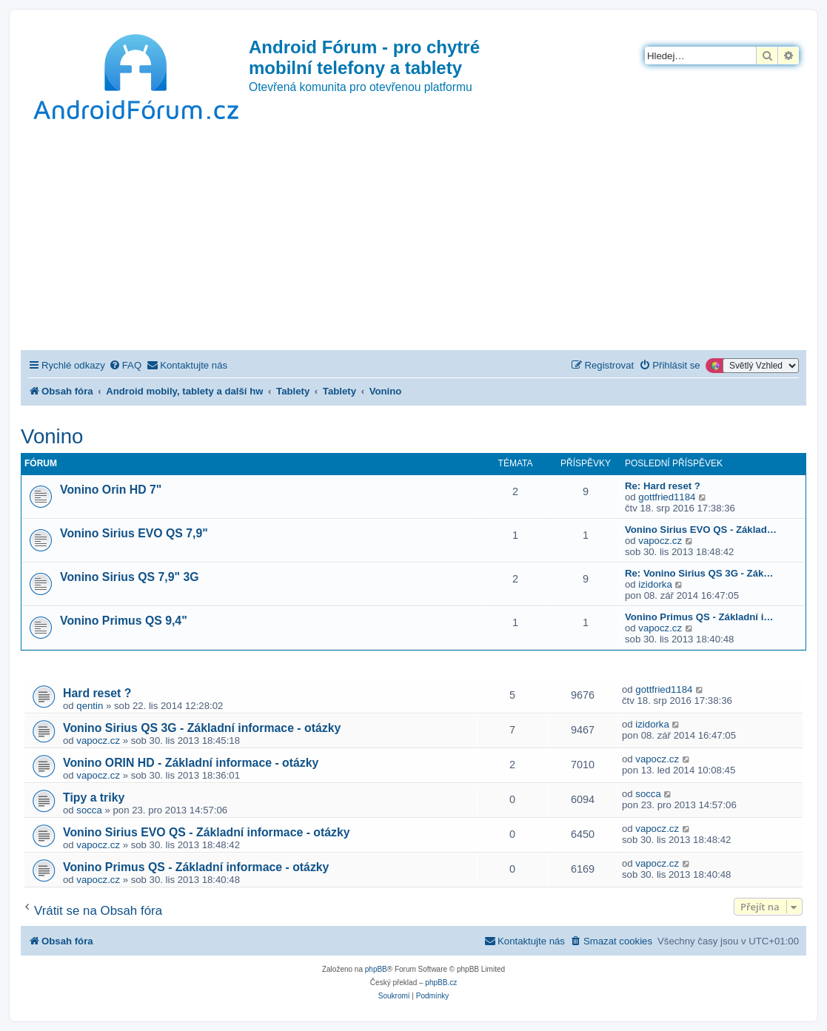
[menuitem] (125, 365)
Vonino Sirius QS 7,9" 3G (129, 577)
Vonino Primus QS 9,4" (123, 620)
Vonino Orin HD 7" (110, 489)
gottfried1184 (666, 497)
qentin (89, 705)
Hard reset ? (97, 693)
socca (88, 810)
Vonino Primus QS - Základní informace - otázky (196, 867)
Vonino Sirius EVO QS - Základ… (701, 529)
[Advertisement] (413, 239)
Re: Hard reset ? (662, 485)
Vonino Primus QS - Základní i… (699, 616)
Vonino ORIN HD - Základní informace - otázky (190, 762)
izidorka (655, 584)
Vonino (52, 436)
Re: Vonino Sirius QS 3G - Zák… (699, 573)
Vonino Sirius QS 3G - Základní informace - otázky (202, 728)
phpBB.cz (441, 982)
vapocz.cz (660, 540)
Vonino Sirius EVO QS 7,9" (134, 533)
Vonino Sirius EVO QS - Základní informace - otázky (206, 832)
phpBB (376, 969)
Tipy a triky (93, 797)
